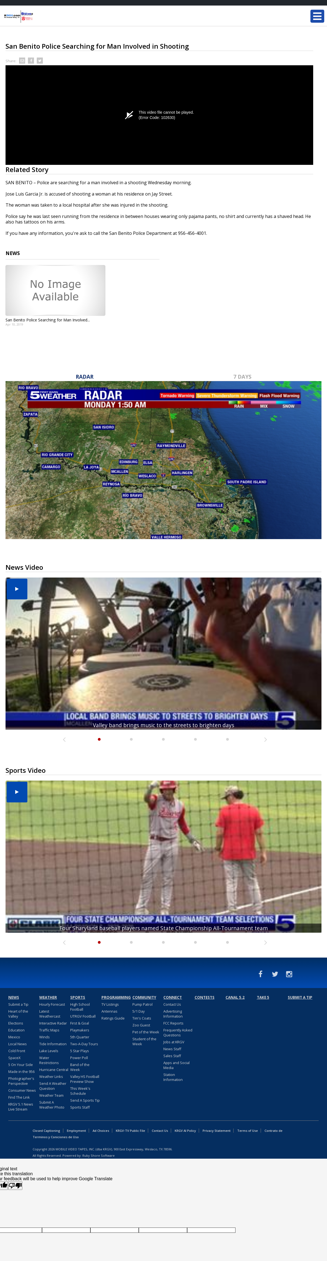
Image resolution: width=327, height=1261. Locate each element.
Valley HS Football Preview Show (84, 1079)
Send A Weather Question (52, 1086)
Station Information (173, 1077)
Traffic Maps (49, 1030)
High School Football (80, 1007)
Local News (17, 1043)
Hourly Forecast (52, 1004)
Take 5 (263, 997)
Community (144, 997)
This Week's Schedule (80, 1091)
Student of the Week (144, 1041)
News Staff (172, 1048)
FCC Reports (173, 1023)
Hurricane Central (53, 1069)
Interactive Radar (53, 1023)
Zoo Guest (141, 1025)
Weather (48, 997)
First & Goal (79, 1023)
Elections (15, 1023)
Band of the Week (80, 1067)
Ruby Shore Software (98, 1155)
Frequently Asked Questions (177, 1033)
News (13, 997)
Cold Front (16, 1050)
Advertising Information (173, 1014)
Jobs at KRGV (173, 1041)
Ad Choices (101, 1131)
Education (16, 1030)
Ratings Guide (113, 1018)
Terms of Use (247, 1131)
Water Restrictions (49, 1060)
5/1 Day (138, 1011)
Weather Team (51, 1095)
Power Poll (79, 1057)
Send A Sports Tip (85, 1100)
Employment (76, 1131)
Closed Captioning (46, 1131)
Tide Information (53, 1043)
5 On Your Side (20, 1064)
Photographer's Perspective (21, 1081)
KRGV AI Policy (185, 1131)
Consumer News (22, 1090)
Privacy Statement (217, 1131)
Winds (44, 1036)
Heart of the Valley (18, 1014)
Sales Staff (172, 1055)
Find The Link (19, 1097)
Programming (116, 997)
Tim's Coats (141, 1018)
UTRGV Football (83, 1016)
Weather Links (51, 1076)
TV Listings (110, 1004)
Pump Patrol (142, 1004)
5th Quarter (79, 1036)
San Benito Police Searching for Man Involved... (48, 320)
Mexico (14, 1036)
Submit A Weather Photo (51, 1105)
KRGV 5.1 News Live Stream (20, 1107)
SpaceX (14, 1057)
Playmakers (79, 1030)
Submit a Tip (18, 1004)
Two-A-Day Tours (84, 1043)
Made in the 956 (21, 1071)
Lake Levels (48, 1050)
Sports (77, 997)
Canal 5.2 (235, 997)
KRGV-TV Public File (130, 1131)
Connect (172, 997)
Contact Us (172, 1004)
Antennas (109, 1011)
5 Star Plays (79, 1050)
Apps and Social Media (176, 1065)
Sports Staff (80, 1107)
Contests (204, 997)
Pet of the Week (145, 1031)
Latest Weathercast (49, 1014)
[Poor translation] (15, 1185)
